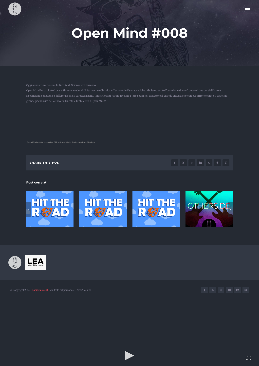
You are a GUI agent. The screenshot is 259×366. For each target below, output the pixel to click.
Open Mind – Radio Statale (72, 142)
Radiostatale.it (40, 290)
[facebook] (204, 290)
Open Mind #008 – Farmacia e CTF (42, 142)
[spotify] (245, 290)
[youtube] (229, 290)
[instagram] (221, 290)
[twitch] (237, 290)
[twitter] (212, 290)
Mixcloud (91, 142)
